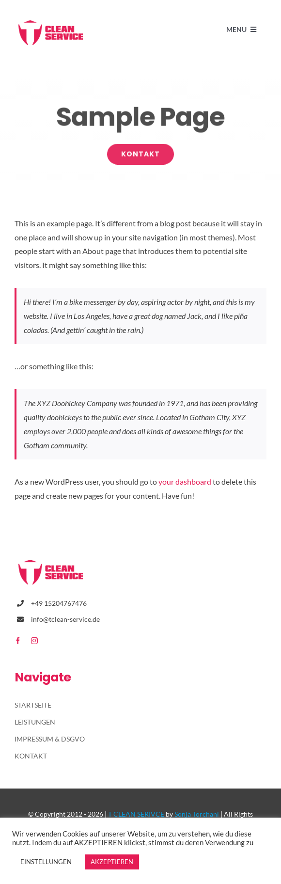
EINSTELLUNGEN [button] (46, 862)
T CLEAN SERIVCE (136, 814)
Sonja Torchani (196, 814)
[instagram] (34, 640)
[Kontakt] (140, 154)
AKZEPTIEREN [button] (112, 862)
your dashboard (184, 481)
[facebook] (18, 640)
